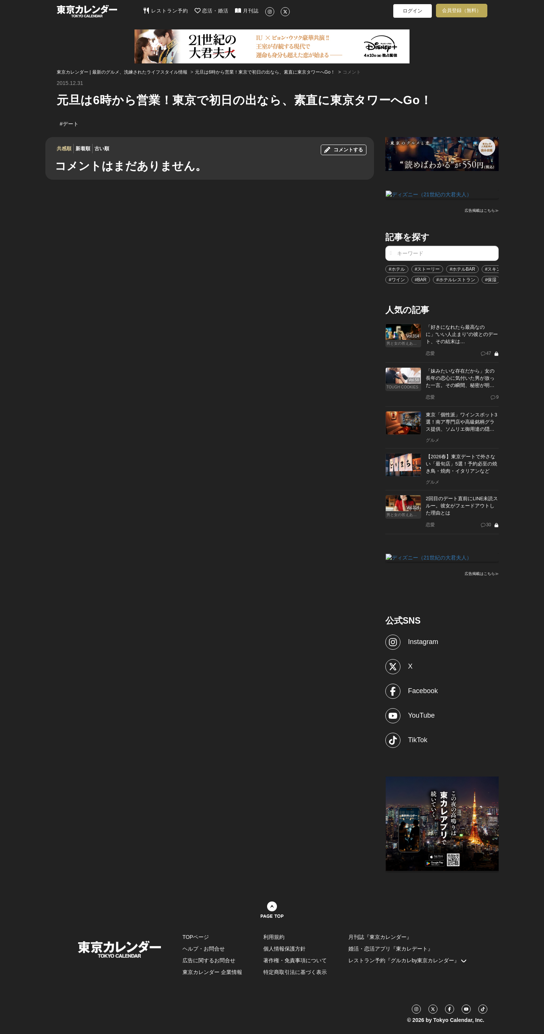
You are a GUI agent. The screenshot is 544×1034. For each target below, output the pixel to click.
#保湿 (491, 279)
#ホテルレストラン (455, 279)
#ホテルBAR (462, 268)
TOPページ (195, 936)
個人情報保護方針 (284, 948)
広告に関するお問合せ (208, 959)
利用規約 (273, 936)
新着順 (83, 148)
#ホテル (397, 268)
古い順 (101, 148)
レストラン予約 (165, 11)
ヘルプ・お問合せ (203, 948)
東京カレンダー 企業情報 (212, 971)
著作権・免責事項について (295, 959)
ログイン (412, 11)
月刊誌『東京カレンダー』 (380, 936)
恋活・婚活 (212, 11)
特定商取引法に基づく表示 (295, 971)
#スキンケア (497, 268)
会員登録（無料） (461, 10)
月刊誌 (247, 11)
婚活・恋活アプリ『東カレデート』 (390, 948)
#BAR (421, 279)
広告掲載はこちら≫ (482, 210)
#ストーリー (427, 268)
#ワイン (397, 279)
